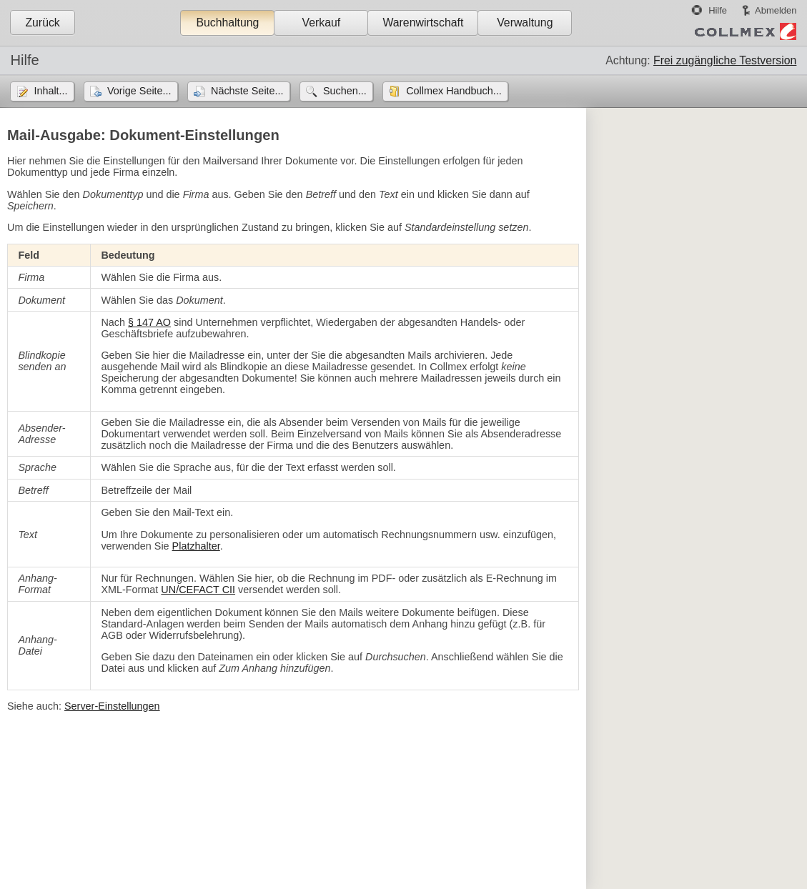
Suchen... (345, 90)
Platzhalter (196, 546)
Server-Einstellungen (112, 706)
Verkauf (321, 22)
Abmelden (775, 10)
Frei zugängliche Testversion (724, 60)
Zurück (42, 22)
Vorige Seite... (139, 90)
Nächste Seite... (247, 90)
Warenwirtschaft (422, 22)
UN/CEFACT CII (198, 589)
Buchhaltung (227, 22)
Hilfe (717, 10)
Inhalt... (50, 90)
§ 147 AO (149, 322)
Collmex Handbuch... (454, 90)
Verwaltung (525, 22)
